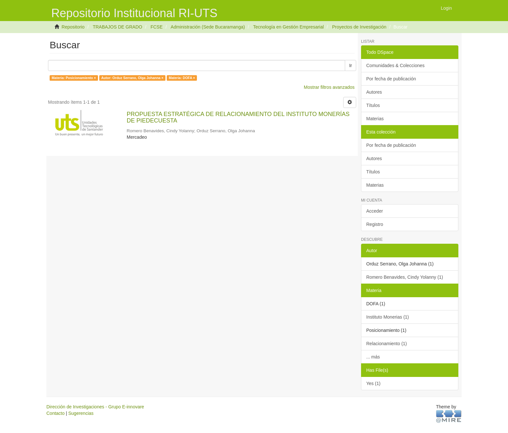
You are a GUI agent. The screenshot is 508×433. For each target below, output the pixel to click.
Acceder (374, 211)
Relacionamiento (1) (386, 343)
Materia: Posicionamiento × (74, 78)
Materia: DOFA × (182, 78)
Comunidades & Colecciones (395, 65)
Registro (374, 224)
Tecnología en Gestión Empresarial (288, 26)
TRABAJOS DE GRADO (117, 26)
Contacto (55, 413)
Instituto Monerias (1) (387, 317)
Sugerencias (80, 413)
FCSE (157, 26)
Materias (375, 118)
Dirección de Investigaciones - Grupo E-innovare (95, 406)
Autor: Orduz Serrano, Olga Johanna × (132, 78)
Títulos (373, 105)
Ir (350, 65)
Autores (374, 92)
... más (373, 356)
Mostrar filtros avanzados (329, 87)
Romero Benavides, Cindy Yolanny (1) (404, 277)
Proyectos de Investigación (359, 26)
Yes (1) (373, 383)
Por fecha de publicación (391, 78)
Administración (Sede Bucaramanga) (208, 26)
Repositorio (73, 26)
